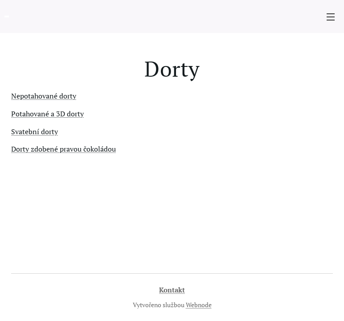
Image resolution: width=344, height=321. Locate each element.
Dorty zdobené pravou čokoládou (63, 149)
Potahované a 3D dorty (47, 114)
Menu (331, 16)
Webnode (199, 304)
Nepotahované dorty (43, 96)
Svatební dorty (34, 131)
